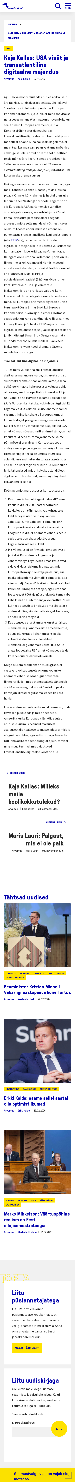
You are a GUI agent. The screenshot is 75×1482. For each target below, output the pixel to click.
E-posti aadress (23, 1422)
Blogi (8, 48)
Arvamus (9, 79)
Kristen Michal (26, 999)
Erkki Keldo (24, 1110)
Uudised (12, 24)
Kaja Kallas (24, 79)
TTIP (14, 240)
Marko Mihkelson (27, 1232)
